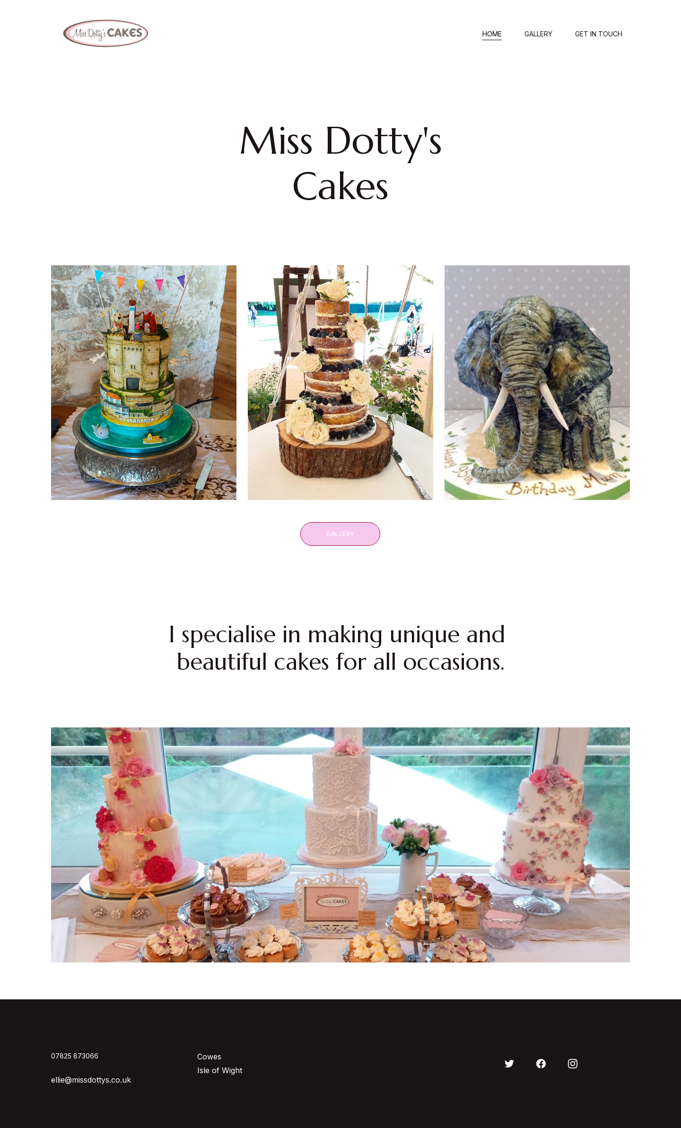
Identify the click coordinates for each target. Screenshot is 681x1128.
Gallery (538, 34)
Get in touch (598, 34)
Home (492, 34)
